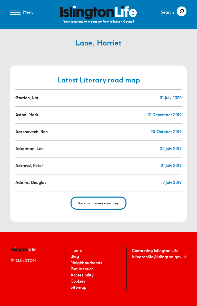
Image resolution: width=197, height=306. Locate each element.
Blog (75, 256)
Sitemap (78, 287)
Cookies (78, 281)
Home (76, 250)
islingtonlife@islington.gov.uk (159, 256)
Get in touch (82, 269)
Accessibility (82, 275)
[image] (98, 12)
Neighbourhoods (86, 262)
